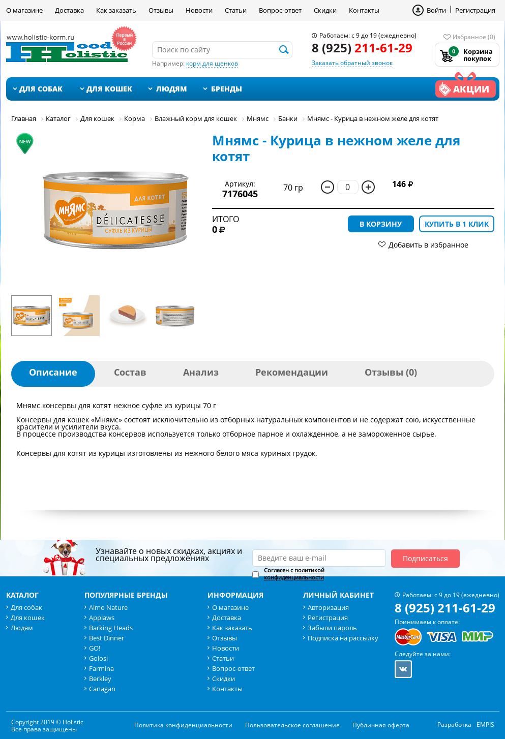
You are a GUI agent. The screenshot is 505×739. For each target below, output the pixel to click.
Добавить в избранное (428, 245)
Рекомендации (291, 372)
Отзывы (160, 10)
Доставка (69, 10)
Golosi (98, 658)
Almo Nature (108, 607)
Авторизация (328, 607)
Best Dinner (106, 637)
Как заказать (116, 10)
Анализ (201, 372)
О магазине (24, 10)
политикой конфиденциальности (294, 573)
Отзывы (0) (391, 372)
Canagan (102, 688)
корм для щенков (212, 63)
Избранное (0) (474, 37)
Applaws (101, 617)
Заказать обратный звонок (352, 62)
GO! (94, 648)
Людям (171, 89)
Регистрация (475, 10)
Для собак (41, 89)
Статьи (236, 10)
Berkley (100, 678)
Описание (53, 372)
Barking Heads (111, 627)
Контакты (364, 10)
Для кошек (109, 89)
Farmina (101, 668)
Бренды (226, 89)
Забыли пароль (332, 627)
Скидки (325, 10)
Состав (130, 372)
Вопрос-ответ (280, 10)
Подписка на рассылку (343, 637)
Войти (436, 10)
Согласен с (294, 574)
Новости (199, 10)
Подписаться (425, 558)
